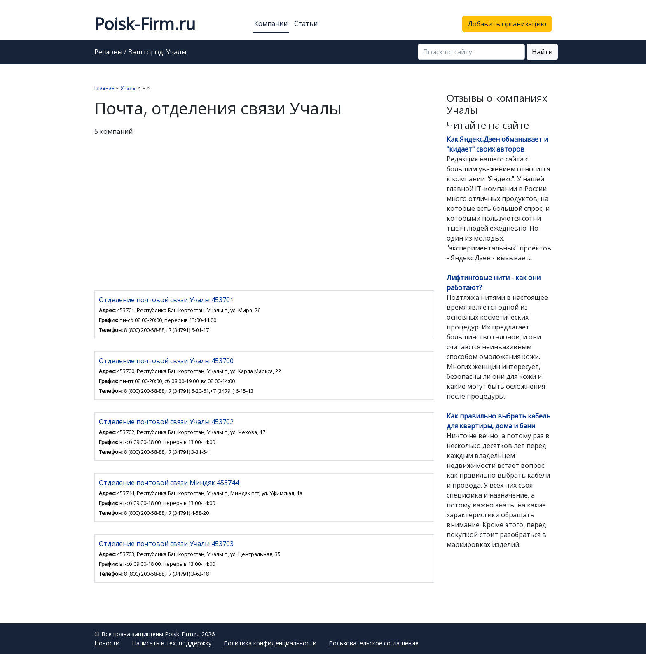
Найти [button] (542, 51)
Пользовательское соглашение (374, 643)
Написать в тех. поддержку (171, 643)
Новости (106, 643)
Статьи (306, 23)
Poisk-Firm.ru (144, 23)
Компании (271, 23)
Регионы (108, 52)
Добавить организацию (507, 23)
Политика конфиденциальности (270, 643)
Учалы (176, 52)
